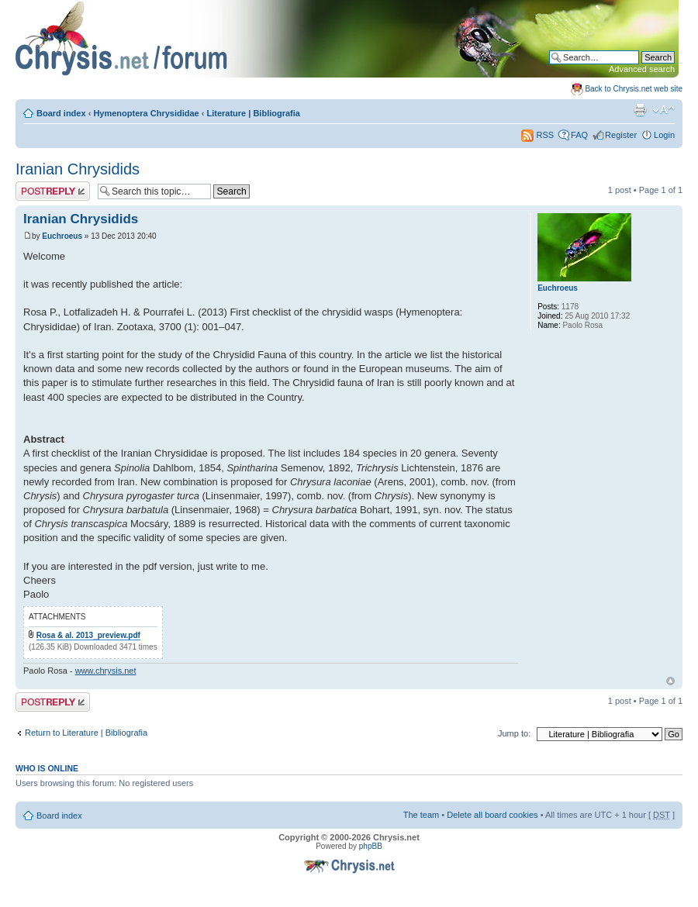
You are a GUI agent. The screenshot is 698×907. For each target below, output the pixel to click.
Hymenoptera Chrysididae (146, 113)
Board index (61, 113)
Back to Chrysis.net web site (633, 88)
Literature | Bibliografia (253, 113)
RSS (537, 135)
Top (670, 681)
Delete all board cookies (492, 814)
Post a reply (53, 191)
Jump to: (514, 733)
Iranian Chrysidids (78, 169)
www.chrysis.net (105, 670)
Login (664, 135)
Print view (639, 110)
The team (421, 814)
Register (621, 135)
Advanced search (642, 69)
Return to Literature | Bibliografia (86, 732)
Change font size (663, 110)
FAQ (579, 135)
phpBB (370, 846)
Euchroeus (62, 236)
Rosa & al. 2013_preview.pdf (88, 635)
